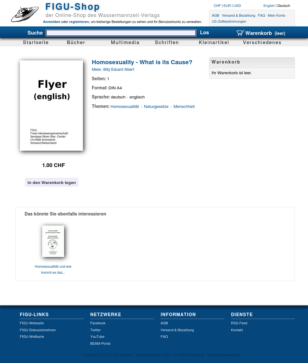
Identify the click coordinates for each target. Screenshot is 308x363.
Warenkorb (260, 33)
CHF (217, 6)
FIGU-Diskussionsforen (38, 330)
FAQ (261, 15)
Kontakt (237, 330)
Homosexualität (125, 106)
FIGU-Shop (72, 7)
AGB (215, 15)
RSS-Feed (239, 323)
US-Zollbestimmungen (229, 22)
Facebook (98, 323)
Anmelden (51, 22)
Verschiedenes (262, 42)
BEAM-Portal (100, 343)
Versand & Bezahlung (238, 15)
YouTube (97, 336)
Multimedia (125, 42)
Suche (35, 33)
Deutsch (284, 6)
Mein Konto (276, 15)
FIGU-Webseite (32, 323)
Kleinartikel (214, 42)
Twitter (95, 330)
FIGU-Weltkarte (32, 336)
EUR (227, 6)
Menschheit (184, 106)
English (269, 6)
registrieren (78, 22)
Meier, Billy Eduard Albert (113, 69)
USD (237, 6)
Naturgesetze (156, 106)
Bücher (76, 42)
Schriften (167, 42)
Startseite (36, 42)
